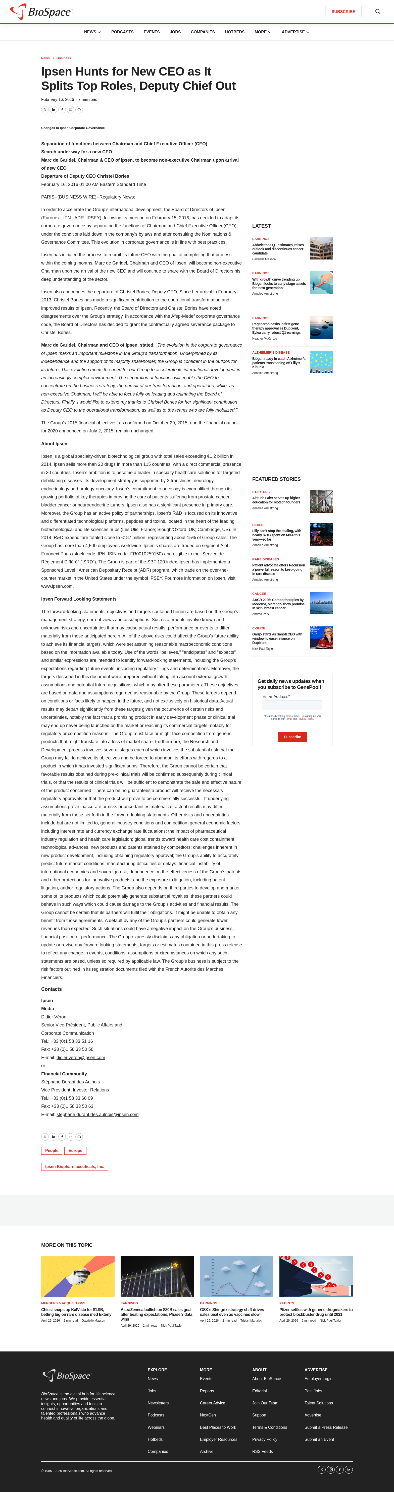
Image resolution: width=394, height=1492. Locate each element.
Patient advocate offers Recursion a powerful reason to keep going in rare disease (278, 569)
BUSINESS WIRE (77, 197)
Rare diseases (265, 559)
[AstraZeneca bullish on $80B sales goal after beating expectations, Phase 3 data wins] (157, 1277)
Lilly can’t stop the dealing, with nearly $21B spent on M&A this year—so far (276, 535)
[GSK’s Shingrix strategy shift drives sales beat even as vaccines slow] (236, 1277)
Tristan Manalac (251, 1320)
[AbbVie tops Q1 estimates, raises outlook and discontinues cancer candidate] (321, 248)
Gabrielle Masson (264, 259)
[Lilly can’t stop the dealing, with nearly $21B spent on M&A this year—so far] (321, 534)
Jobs (175, 32)
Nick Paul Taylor (263, 649)
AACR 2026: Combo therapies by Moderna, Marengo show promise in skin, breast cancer (278, 604)
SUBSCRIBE (343, 12)
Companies (203, 32)
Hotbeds (234, 32)
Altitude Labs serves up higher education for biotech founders (276, 500)
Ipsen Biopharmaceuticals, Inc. (74, 1166)
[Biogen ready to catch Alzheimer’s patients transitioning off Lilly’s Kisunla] (321, 362)
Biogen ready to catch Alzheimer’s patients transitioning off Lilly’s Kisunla (279, 363)
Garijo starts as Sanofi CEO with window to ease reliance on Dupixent (277, 638)
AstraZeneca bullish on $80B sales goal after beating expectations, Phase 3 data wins (156, 1314)
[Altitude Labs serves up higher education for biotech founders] (321, 501)
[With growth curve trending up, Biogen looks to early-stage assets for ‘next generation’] (321, 282)
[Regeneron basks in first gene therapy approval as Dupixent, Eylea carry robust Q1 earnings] (321, 327)
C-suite (258, 628)
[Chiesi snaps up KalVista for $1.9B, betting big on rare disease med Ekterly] (78, 1277)
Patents (286, 1303)
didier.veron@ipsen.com (81, 1057)
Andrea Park (260, 614)
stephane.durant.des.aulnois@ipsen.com (97, 1114)
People (51, 1150)
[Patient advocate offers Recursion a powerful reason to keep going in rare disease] (321, 568)
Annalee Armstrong (265, 293)
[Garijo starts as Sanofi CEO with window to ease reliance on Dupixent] (321, 637)
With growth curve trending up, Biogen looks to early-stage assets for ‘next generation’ (279, 283)
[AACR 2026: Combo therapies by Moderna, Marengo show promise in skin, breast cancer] (321, 603)
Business (64, 58)
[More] (99, 32)
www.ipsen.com (57, 586)
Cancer (259, 594)
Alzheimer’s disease (271, 352)
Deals (257, 525)
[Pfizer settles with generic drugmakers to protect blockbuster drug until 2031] (316, 1277)
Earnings (261, 239)
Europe (75, 1150)
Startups (261, 492)
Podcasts (122, 32)
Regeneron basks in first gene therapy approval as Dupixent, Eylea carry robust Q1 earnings (276, 328)
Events (152, 32)
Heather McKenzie (264, 338)
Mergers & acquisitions (63, 1303)
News (90, 32)
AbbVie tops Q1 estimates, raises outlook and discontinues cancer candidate (278, 249)
